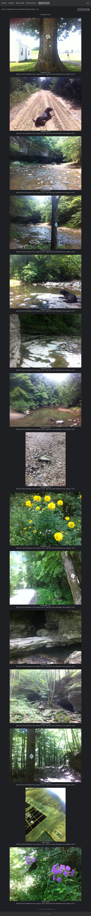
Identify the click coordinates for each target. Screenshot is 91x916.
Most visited (20, 3)
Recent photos (31, 3)
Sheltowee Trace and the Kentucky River (21, 9)
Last (53, 909)
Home (3, 9)
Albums (4, 3)
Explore (11, 3)
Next (50, 909)
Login (87, 3)
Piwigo (48, 914)
